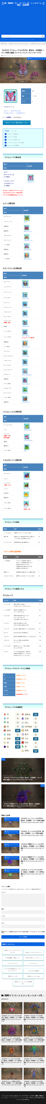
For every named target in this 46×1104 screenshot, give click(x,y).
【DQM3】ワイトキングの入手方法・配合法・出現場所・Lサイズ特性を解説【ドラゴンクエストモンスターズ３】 (34, 1039)
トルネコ (32, 39)
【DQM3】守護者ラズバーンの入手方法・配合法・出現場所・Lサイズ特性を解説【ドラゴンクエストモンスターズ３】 (32, 847)
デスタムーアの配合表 (11, 134)
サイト (3, 923)
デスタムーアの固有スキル (12, 140)
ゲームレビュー (33, 963)
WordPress (26, 1099)
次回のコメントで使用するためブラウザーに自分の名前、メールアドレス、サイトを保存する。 (23, 932)
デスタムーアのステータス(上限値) (14, 143)
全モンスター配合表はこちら (17, 123)
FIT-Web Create (39, 1097)
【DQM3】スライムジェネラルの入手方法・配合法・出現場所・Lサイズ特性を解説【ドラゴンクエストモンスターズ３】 (11, 1018)
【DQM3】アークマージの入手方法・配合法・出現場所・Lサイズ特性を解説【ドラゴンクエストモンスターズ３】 (11, 1039)
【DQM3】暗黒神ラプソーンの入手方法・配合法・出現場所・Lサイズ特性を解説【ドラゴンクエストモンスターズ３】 (32, 860)
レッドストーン (5, 39)
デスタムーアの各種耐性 (12, 145)
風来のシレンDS (12, 976)
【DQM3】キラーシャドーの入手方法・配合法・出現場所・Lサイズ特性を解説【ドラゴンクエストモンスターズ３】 (34, 1061)
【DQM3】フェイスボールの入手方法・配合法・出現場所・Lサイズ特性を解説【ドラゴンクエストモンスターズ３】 (11, 1061)
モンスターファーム (20, 39)
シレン (27, 39)
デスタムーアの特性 (11, 137)
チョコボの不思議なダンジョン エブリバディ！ (13, 970)
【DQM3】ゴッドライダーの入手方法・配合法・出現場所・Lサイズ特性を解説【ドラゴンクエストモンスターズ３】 (32, 873)
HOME (4, 43)
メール (3, 916)
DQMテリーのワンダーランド (33, 952)
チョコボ (12, 39)
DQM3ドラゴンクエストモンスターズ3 (18, 43)
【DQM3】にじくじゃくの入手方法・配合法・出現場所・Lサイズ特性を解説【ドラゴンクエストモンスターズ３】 (32, 820)
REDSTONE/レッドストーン (34, 958)
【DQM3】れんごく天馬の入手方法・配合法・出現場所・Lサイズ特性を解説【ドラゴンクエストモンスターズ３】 (11, 1083)
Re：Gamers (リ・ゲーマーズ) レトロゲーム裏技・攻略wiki (23, 4)
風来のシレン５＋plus (34, 976)
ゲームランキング (13, 963)
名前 (2, 909)
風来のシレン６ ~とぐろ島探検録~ (23, 983)
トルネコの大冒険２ (33, 971)
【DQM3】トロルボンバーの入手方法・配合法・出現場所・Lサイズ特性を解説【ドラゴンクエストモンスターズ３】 (34, 1018)
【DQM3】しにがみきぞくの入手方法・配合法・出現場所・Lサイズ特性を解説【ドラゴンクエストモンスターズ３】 (34, 1084)
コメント (3, 892)
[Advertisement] (23, 19)
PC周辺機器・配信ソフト (13, 958)
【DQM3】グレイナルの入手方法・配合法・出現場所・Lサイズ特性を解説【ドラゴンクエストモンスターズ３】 (32, 833)
